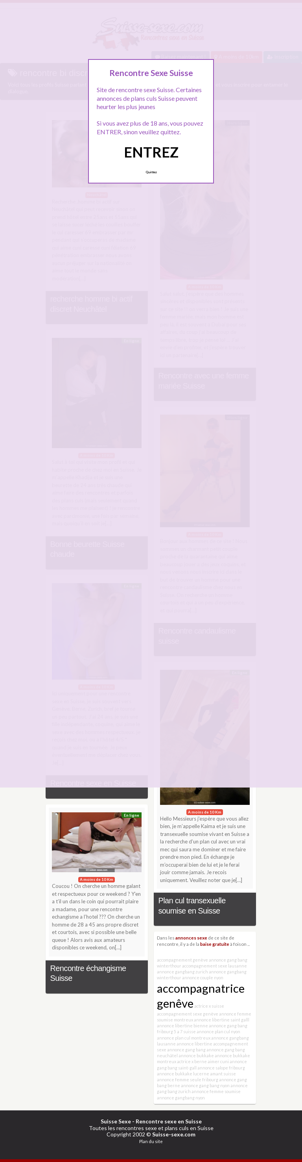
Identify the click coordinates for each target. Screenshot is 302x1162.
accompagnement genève (182, 959)
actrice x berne (192, 1061)
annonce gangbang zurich (182, 971)
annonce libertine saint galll (221, 1019)
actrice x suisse (209, 1005)
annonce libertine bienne (182, 1025)
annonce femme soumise (216, 1091)
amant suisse (223, 1073)
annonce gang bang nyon (205, 1085)
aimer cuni (218, 1061)
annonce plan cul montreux (183, 1037)
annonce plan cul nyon (218, 1031)
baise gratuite (214, 944)
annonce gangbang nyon (181, 1097)
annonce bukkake (196, 1055)
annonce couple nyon (202, 977)
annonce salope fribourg (221, 1067)
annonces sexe (191, 937)
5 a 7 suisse (185, 1031)
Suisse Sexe (116, 1121)
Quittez (151, 172)
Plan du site (151, 1141)
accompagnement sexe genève (187, 1013)
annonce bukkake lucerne (183, 1073)
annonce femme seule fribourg (187, 1079)
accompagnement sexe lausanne (214, 965)
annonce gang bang (186, 1049)
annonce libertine (194, 1043)
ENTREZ (151, 152)
